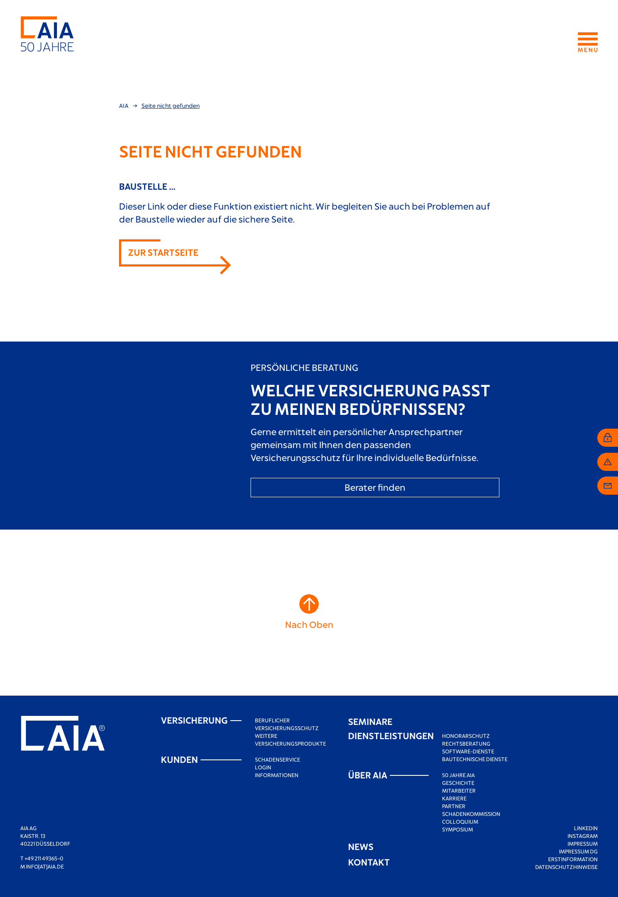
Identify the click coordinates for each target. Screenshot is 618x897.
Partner (453, 806)
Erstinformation (573, 859)
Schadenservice (277, 759)
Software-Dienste (468, 751)
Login (263, 767)
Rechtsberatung (466, 743)
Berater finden (375, 487)
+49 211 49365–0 (44, 858)
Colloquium (460, 821)
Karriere (454, 798)
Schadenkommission (471, 814)
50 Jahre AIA (458, 775)
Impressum (583, 843)
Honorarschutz (466, 736)
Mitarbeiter (459, 790)
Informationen (276, 775)
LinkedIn (586, 828)
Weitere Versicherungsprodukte (290, 739)
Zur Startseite (163, 252)
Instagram (583, 836)
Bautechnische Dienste (475, 759)
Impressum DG (578, 851)
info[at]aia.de (45, 866)
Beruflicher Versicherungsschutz (287, 724)
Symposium (457, 829)
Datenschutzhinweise (566, 867)
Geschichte (458, 783)
